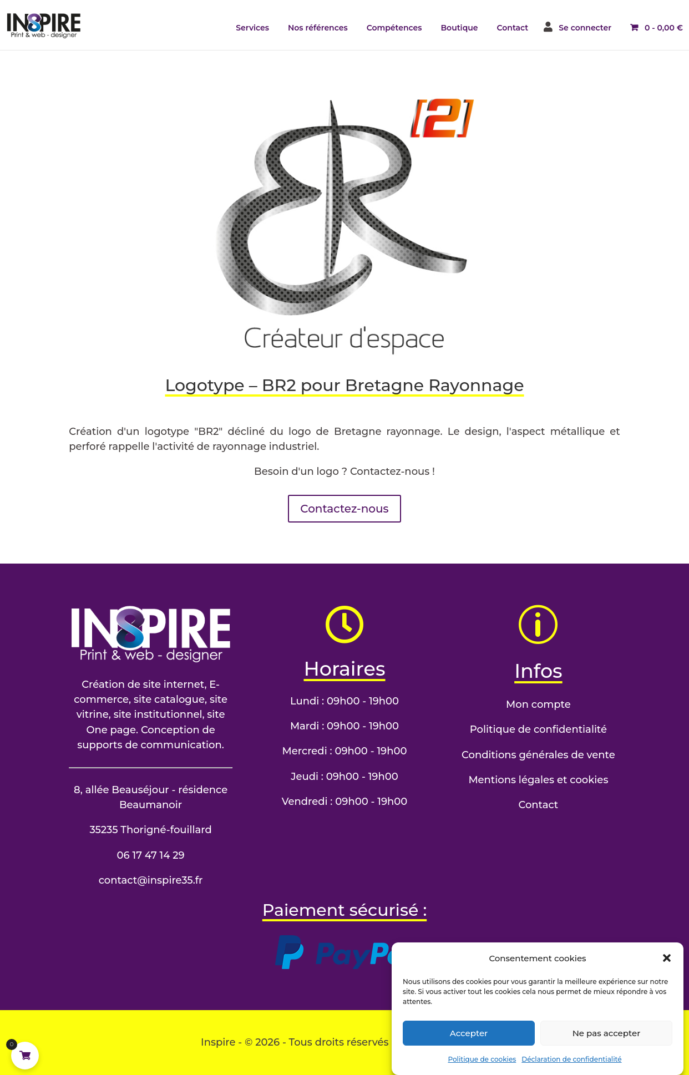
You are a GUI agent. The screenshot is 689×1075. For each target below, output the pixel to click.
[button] (666, 969)
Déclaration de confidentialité (571, 1070)
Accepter (469, 1043)
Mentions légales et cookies (538, 780)
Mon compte (538, 704)
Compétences (394, 28)
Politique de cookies (482, 1070)
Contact (513, 28)
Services (252, 28)
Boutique (459, 28)
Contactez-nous (344, 508)
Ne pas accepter (607, 1043)
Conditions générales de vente (538, 755)
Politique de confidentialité (538, 729)
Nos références (318, 28)
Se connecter (585, 28)
